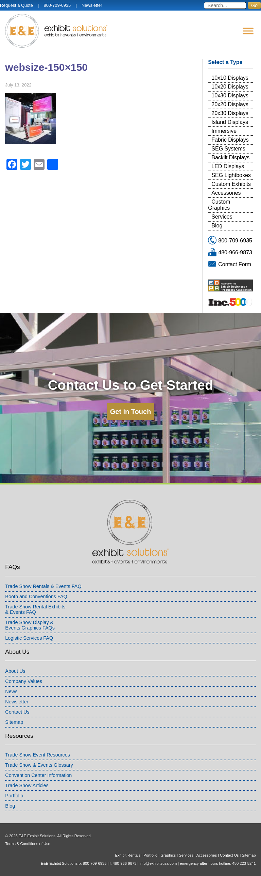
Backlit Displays (230, 157)
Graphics (168, 855)
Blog (216, 225)
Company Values (23, 681)
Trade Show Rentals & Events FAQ (43, 586)
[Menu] (248, 31)
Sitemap (14, 722)
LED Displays (227, 166)
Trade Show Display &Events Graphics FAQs (30, 625)
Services (221, 217)
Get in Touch (130, 411)
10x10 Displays (229, 78)
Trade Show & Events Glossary (39, 765)
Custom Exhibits (231, 184)
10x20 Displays (229, 87)
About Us (15, 671)
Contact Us (17, 712)
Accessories (226, 193)
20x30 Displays (229, 113)
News (11, 691)
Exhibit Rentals (127, 855)
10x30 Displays (229, 95)
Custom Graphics (219, 205)
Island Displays (229, 122)
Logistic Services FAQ (29, 638)
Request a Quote (16, 5)
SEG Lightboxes (231, 175)
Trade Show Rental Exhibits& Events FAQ (35, 609)
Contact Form (234, 264)
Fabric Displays (229, 140)
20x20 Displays (229, 104)
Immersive (224, 131)
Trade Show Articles (26, 785)
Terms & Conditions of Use (27, 844)
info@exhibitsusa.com (158, 863)
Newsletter (92, 5)
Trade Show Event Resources (37, 755)
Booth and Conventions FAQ (36, 596)
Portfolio (14, 795)
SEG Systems (228, 149)
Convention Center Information (38, 775)
